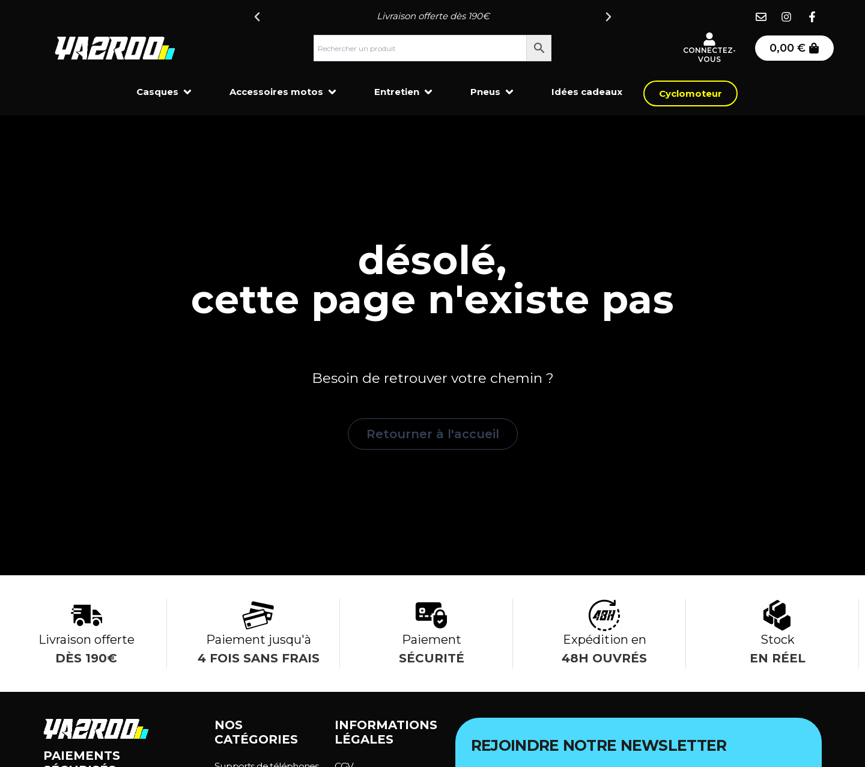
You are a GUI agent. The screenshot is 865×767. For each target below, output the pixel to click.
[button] (257, 17)
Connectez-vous (709, 55)
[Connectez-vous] (709, 39)
